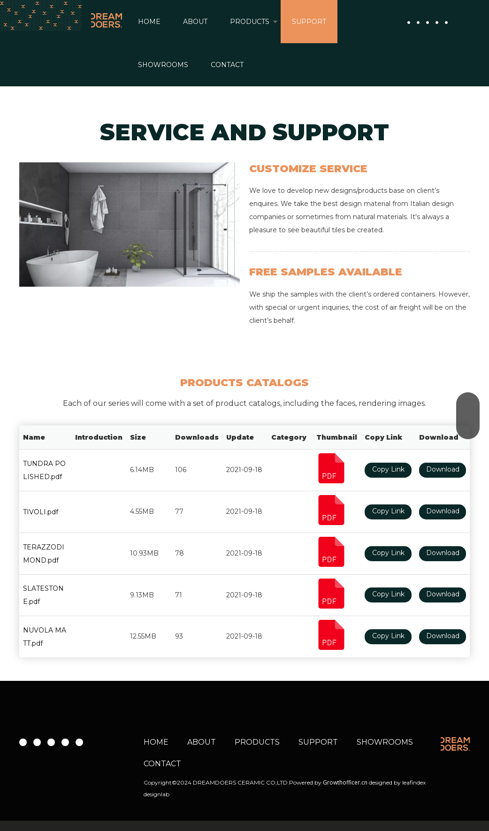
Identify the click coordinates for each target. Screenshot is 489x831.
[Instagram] (427, 22)
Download (442, 469)
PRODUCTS (249, 21)
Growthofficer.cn (345, 782)
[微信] (437, 22)
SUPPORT (309, 21)
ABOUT (195, 21)
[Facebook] (408, 22)
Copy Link (388, 469)
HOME (149, 21)
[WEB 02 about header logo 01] (455, 744)
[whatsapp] (446, 22)
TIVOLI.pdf (40, 512)
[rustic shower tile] (129, 224)
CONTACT (227, 65)
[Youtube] (418, 22)
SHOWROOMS (163, 65)
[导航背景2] (41, 15)
